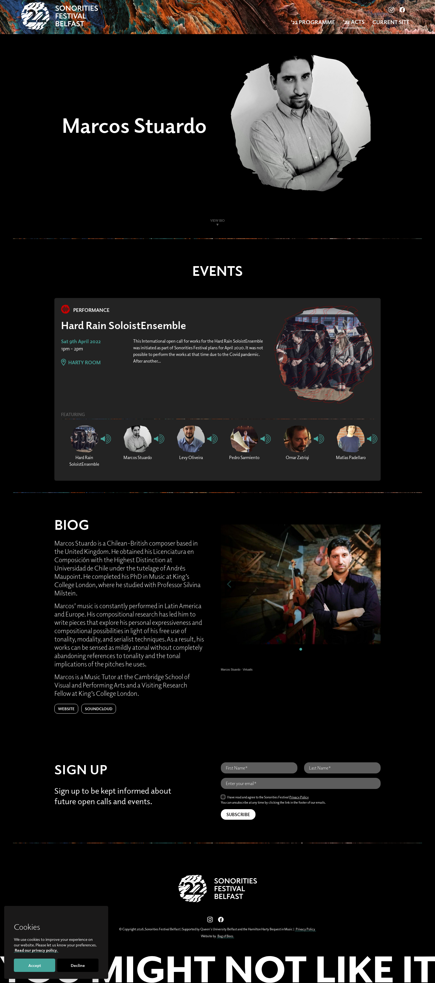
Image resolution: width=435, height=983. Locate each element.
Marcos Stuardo (137, 457)
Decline (78, 965)
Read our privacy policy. (36, 950)
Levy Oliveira (191, 457)
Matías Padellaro (351, 457)
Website (66, 708)
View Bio (217, 220)
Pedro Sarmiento (244, 457)
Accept (34, 965)
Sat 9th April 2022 (81, 341)
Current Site (390, 22)
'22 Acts (354, 21)
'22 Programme (313, 22)
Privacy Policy (299, 797)
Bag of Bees (225, 936)
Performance (85, 310)
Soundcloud (98, 708)
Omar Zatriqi (297, 457)
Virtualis (247, 669)
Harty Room (81, 362)
